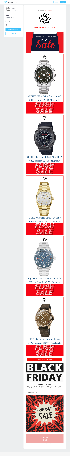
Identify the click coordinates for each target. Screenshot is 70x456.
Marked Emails (31, 454)
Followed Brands (38, 454)
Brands (16, 2)
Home (22, 454)
